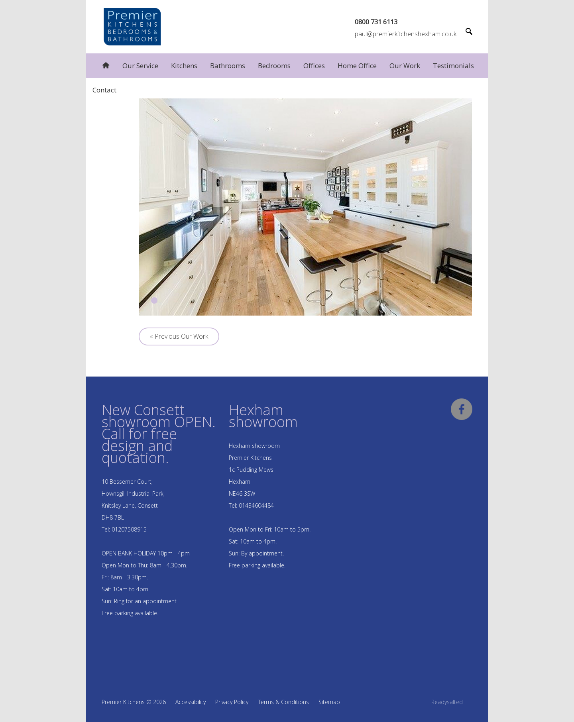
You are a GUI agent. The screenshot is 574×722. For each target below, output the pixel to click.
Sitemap (329, 702)
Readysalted (447, 702)
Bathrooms (227, 65)
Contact (104, 89)
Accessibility (190, 702)
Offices (314, 65)
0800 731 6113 (376, 22)
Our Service (140, 65)
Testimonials (453, 65)
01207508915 (129, 529)
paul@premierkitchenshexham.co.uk (405, 33)
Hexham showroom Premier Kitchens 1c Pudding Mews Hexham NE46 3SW (254, 469)
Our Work (404, 65)
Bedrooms (274, 65)
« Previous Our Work (179, 336)
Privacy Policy (231, 702)
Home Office (357, 65)
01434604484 (256, 505)
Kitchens (184, 65)
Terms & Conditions (283, 702)
